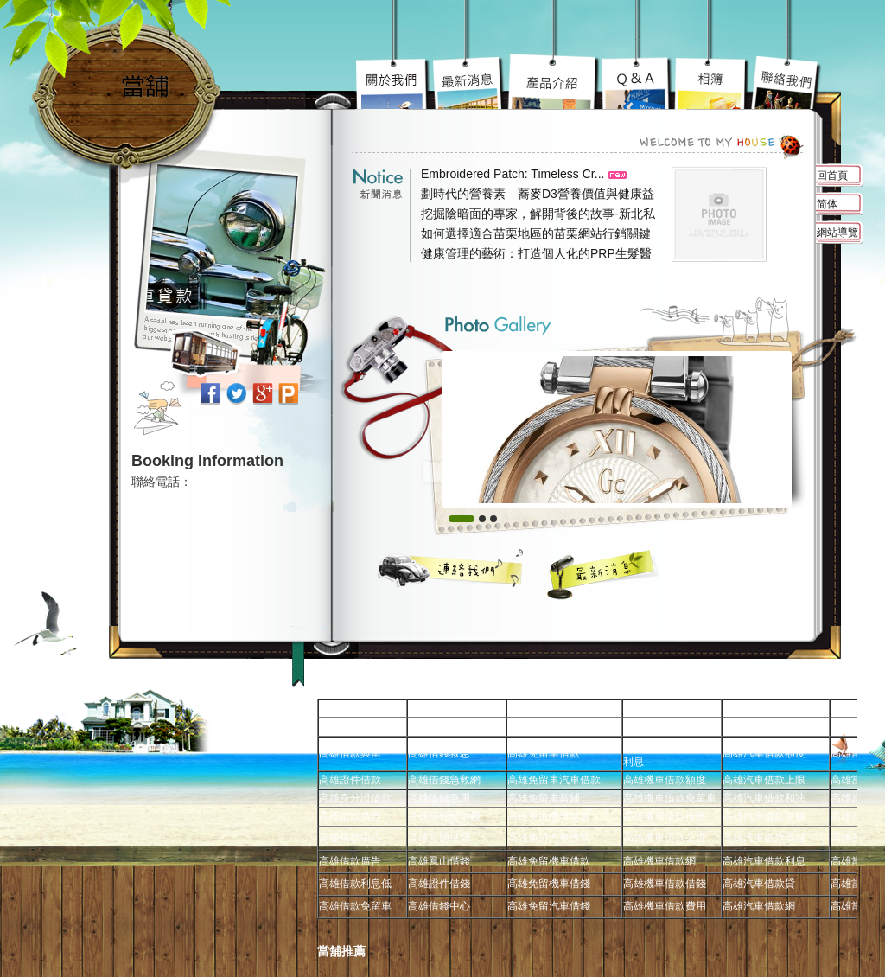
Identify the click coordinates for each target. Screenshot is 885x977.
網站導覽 (837, 233)
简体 (827, 204)
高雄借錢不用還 (786, 82)
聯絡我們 (451, 567)
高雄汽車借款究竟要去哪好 (554, 82)
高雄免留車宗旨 (394, 82)
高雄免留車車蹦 (711, 82)
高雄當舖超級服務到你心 (637, 82)
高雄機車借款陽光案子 (469, 82)
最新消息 (603, 574)
